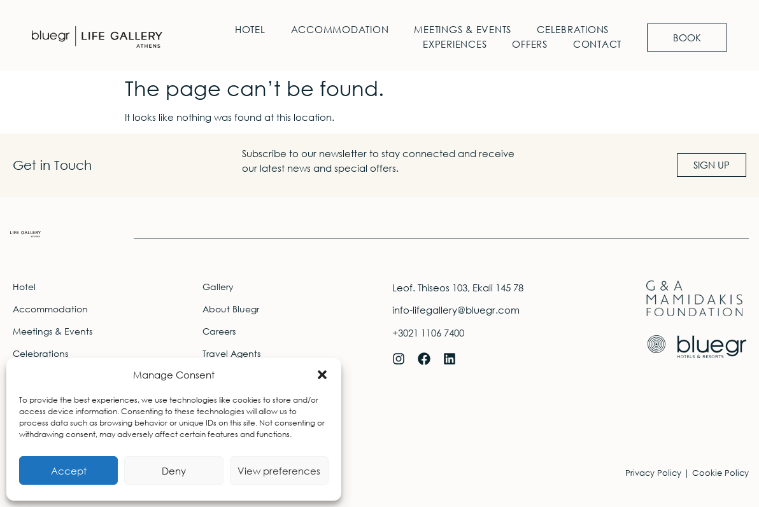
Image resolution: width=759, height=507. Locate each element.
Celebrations (573, 29)
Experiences (454, 44)
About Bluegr (230, 309)
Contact (597, 44)
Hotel (250, 29)
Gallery (218, 287)
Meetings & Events (462, 29)
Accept (69, 470)
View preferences (279, 470)
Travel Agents (231, 353)
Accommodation (340, 29)
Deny (174, 470)
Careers (219, 331)
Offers (530, 44)
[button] (322, 374)
